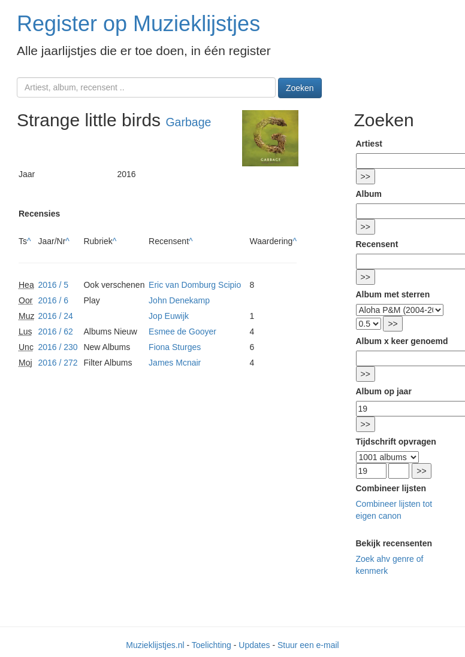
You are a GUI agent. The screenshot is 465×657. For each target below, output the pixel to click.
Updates (254, 645)
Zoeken (300, 88)
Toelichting (211, 645)
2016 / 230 (57, 347)
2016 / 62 (55, 331)
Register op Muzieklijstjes (138, 23)
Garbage (188, 122)
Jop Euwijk (169, 316)
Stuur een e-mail (308, 645)
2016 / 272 (57, 362)
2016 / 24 (55, 316)
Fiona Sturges (175, 347)
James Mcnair (175, 362)
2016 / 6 (53, 300)
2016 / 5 (53, 285)
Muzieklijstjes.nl (155, 645)
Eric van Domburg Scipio (195, 285)
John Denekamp (179, 300)
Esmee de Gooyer (182, 331)
